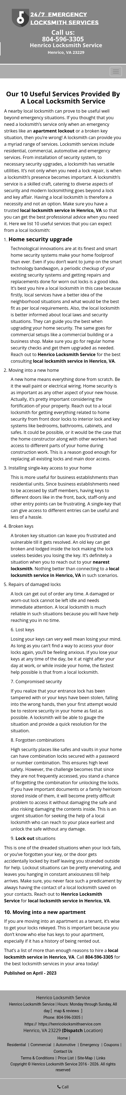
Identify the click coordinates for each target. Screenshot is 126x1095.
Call (63, 1086)
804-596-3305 (63, 38)
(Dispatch (73, 1030)
